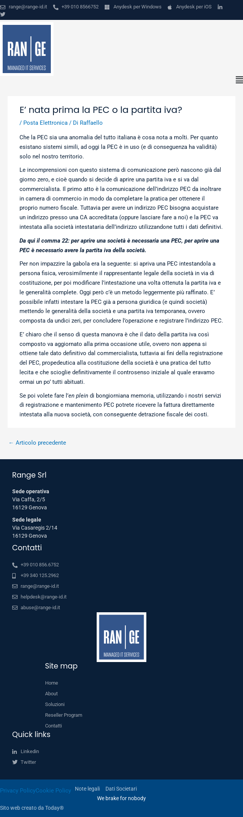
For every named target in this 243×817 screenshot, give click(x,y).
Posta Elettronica (45, 122)
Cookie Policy (53, 790)
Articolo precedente (37, 442)
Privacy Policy (18, 790)
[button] (121, 80)
